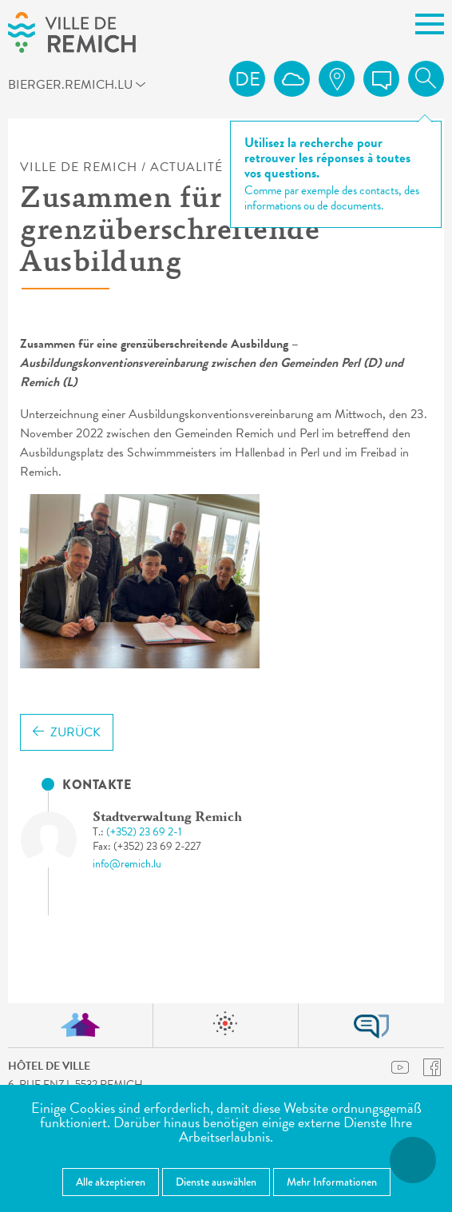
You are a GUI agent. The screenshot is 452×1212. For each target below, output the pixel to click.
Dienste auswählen (216, 1182)
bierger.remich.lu (30, 84)
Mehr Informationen (332, 1182)
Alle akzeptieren (110, 1182)
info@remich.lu (127, 863)
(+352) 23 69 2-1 (144, 831)
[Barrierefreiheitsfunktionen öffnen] (413, 1160)
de (247, 79)
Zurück (67, 732)
